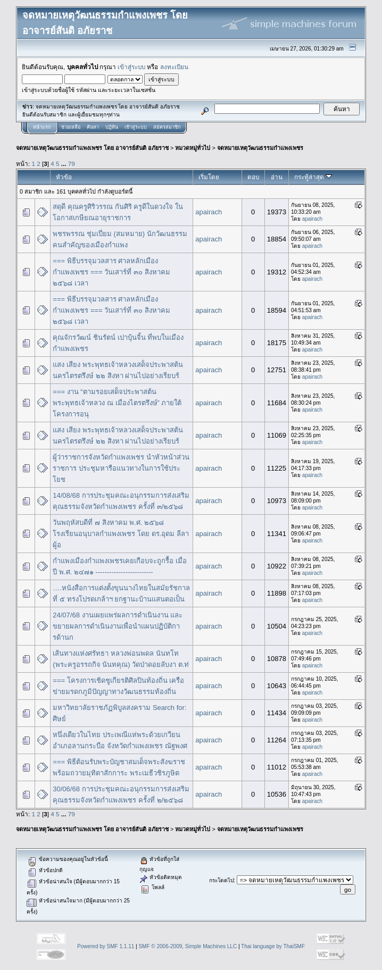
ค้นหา (93, 127)
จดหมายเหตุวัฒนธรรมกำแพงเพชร (260, 148)
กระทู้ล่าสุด (313, 176)
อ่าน (277, 176)
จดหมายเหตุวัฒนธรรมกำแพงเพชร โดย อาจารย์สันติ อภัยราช (92, 148)
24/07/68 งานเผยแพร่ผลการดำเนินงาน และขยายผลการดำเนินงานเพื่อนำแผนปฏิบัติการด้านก (117, 626)
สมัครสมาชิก (166, 127)
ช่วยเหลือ (70, 127)
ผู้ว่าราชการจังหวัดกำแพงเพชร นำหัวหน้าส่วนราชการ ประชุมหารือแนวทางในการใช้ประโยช (121, 468)
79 (71, 163)
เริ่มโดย (208, 176)
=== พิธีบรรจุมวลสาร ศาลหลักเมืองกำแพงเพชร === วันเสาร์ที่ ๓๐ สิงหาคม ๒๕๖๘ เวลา (111, 272)
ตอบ (253, 176)
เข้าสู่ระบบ (131, 66)
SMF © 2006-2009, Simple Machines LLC (187, 946)
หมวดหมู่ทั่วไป (192, 148)
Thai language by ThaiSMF (273, 946)
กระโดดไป (221, 880)
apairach (208, 212)
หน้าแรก (42, 127)
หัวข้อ (64, 176)
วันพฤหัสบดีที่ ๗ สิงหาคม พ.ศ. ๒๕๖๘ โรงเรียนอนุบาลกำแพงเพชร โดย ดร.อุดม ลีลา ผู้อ (120, 534)
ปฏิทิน (111, 127)
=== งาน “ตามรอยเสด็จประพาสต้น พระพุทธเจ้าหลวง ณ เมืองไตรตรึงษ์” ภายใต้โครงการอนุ (117, 403)
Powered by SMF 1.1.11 (105, 946)
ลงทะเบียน (174, 66)
